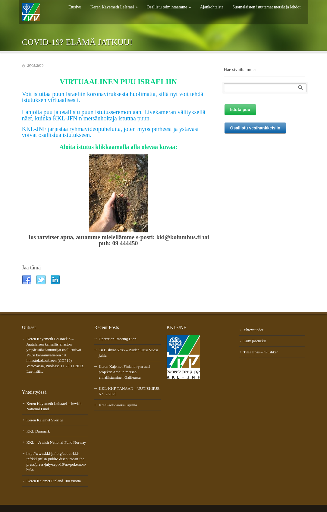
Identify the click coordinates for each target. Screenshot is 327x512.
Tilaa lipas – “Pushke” (261, 352)
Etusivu (74, 7)
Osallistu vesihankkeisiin (255, 128)
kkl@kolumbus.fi (178, 237)
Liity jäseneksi (255, 341)
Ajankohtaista (211, 7)
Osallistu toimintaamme (169, 7)
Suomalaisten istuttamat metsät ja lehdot (266, 7)
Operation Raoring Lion (118, 339)
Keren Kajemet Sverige (45, 420)
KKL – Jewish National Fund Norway (56, 442)
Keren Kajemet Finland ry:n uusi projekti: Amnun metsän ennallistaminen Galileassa (124, 372)
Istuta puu (240, 109)
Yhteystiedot (253, 329)
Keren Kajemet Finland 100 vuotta (54, 481)
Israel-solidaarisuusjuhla (118, 405)
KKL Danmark (38, 431)
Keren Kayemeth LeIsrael (114, 7)
